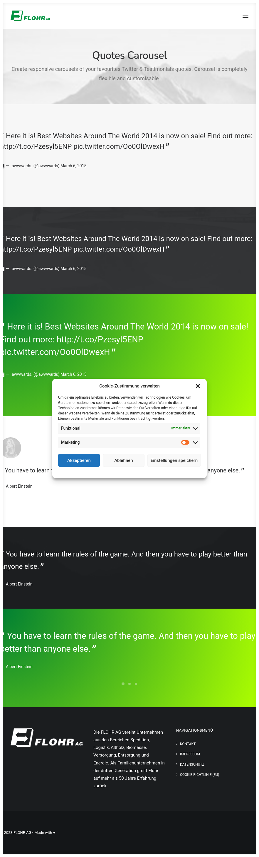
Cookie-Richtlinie (108, 472)
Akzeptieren (79, 460)
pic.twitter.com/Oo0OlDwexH (118, 146)
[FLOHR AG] (30, 16)
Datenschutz (134, 472)
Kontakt (188, 744)
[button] (198, 386)
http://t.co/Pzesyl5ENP (36, 146)
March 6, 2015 (73, 165)
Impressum (155, 472)
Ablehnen (123, 460)
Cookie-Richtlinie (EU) (199, 775)
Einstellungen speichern (174, 460)
